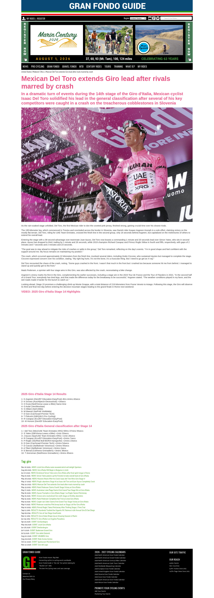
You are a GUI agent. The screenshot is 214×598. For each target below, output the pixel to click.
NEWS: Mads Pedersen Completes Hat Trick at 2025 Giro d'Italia (55, 499)
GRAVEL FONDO (69, 66)
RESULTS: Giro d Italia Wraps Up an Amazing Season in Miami (54, 516)
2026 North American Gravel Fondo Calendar (110, 558)
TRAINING (118, 66)
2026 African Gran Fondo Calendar (106, 582)
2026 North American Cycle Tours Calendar (109, 563)
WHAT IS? (130, 66)
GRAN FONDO (53, 66)
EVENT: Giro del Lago (40, 544)
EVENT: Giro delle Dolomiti (40, 533)
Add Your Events (100, 591)
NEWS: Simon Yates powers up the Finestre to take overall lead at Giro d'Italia (60, 476)
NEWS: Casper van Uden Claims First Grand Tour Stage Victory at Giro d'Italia (60, 501)
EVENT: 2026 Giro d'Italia (41, 524)
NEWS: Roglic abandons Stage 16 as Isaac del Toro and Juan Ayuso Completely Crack (63, 481)
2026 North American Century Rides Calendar (110, 560)
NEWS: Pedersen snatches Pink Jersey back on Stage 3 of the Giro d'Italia (58, 504)
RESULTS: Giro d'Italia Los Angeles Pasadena (48, 519)
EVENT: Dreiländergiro (40, 527)
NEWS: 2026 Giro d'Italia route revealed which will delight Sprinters (56, 467)
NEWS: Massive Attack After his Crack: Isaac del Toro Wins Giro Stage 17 (58, 478)
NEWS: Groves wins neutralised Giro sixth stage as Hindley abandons (57, 496)
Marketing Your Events (102, 594)
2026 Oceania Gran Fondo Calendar (107, 574)
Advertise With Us (29, 576)
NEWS (25, 66)
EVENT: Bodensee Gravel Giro (41, 530)
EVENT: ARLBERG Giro (40, 536)
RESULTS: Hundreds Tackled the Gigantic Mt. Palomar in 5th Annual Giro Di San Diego (63, 510)
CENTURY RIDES (94, 66)
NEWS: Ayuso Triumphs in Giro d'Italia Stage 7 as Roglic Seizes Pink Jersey (59, 493)
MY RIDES (31, 18)
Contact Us (26, 573)
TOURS (107, 66)
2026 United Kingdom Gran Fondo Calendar (110, 571)
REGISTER (41, 18)
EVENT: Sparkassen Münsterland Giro (46, 542)
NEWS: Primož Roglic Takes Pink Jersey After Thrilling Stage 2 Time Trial (58, 507)
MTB (81, 66)
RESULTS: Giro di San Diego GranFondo (46, 513)
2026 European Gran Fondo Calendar (107, 569)
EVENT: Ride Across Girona (42, 539)
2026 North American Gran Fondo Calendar (110, 555)
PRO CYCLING (37, 66)
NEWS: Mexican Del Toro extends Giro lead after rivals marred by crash (58, 484)
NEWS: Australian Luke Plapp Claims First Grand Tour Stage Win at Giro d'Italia (61, 490)
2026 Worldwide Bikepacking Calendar (108, 566)
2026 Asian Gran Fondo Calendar (106, 577)
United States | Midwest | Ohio (32, 72)
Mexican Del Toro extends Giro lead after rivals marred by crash (69, 72)
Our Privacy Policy (29, 579)
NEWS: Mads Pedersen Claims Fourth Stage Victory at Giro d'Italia (56, 487)
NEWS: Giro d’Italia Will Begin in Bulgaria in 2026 (50, 470)
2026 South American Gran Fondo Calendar (110, 579)
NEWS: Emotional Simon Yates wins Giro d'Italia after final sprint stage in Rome (60, 473)
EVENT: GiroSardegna (40, 521)
